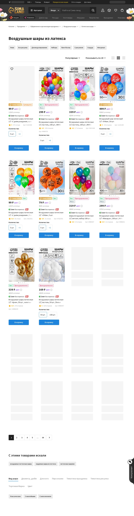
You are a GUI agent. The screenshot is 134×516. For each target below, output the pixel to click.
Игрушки (80, 18)
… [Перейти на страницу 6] (38, 437)
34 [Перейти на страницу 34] (43, 437)
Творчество (94, 18)
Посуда (55, 18)
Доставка (87, 2)
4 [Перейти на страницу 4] (27, 437)
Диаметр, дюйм (29, 478)
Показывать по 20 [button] (96, 58)
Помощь (38, 2)
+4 (50, 140)
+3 (19, 227)
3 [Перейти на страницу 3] (21, 437)
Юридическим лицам (60, 2)
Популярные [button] (72, 58)
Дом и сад (43, 18)
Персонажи (57, 478)
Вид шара (13, 478)
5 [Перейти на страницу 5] (32, 437)
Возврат (47, 2)
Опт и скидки (76, 2)
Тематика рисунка (100, 478)
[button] (87, 26)
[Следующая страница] (49, 437)
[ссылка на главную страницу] (16, 10)
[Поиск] (93, 10)
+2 (19, 134)
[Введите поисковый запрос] (75, 10)
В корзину (19, 148)
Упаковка (121, 18)
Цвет (30, 486)
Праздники (108, 18)
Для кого (44, 478)
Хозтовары (67, 18)
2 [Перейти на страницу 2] (16, 437)
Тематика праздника (77, 478)
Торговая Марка (17, 486)
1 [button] (11, 437)
